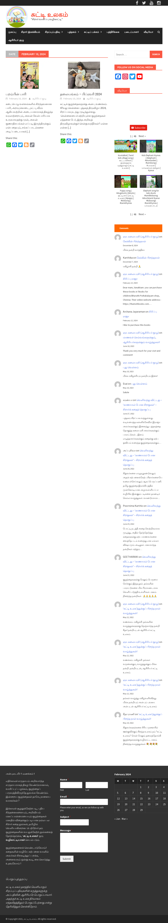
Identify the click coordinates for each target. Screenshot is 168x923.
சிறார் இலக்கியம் (30, 32)
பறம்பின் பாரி (16, 94)
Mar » (125, 818)
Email (64, 796)
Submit (67, 858)
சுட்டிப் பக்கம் (91, 32)
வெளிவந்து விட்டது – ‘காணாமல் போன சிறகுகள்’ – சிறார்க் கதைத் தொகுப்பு (142, 404)
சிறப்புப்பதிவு (52, 32)
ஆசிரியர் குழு (16, 40)
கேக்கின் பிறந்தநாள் (134, 241)
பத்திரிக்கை (113, 32)
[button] (142, 136)
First (62, 790)
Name (64, 779)
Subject (65, 816)
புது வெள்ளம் (131, 367)
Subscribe (138, 127)
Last (87, 790)
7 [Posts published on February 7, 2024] (133, 792)
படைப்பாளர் (131, 32)
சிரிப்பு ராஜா (130, 278)
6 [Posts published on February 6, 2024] (125, 792)
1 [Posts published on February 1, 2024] (140, 787)
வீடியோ (148, 32)
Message (66, 830)
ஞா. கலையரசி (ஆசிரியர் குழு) (141, 236)
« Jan (117, 818)
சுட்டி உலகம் (49, 14)
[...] (28, 131)
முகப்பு (12, 32)
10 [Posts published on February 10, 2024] (156, 792)
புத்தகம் (72, 32)
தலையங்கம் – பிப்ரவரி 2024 (81, 94)
